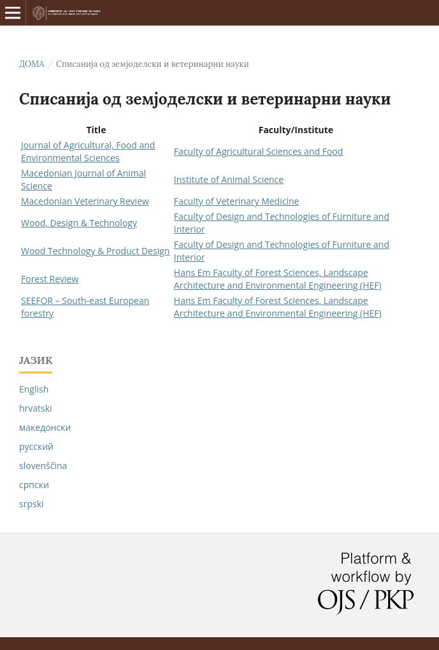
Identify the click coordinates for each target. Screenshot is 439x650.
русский (36, 446)
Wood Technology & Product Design (95, 251)
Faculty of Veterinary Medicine (236, 201)
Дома (31, 64)
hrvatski (35, 408)
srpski (31, 504)
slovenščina (43, 465)
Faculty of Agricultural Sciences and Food (258, 151)
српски (34, 485)
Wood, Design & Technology (79, 223)
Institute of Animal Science (229, 179)
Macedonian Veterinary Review (85, 201)
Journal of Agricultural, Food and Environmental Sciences (88, 151)
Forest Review (49, 279)
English (33, 389)
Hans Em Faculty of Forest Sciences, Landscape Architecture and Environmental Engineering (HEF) (278, 278)
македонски (45, 427)
